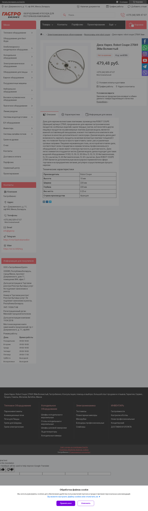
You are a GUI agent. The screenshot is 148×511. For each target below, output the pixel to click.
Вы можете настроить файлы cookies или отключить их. (73, 497)
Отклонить (86, 503)
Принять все (66, 503)
